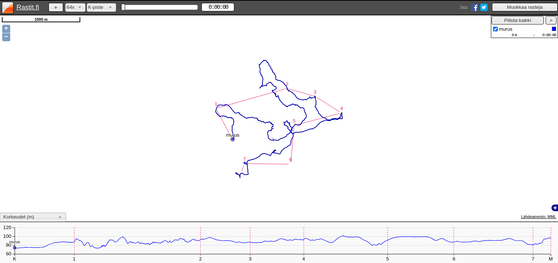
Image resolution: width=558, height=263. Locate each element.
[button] (525, 7)
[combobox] (75, 7)
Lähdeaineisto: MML (538, 216)
